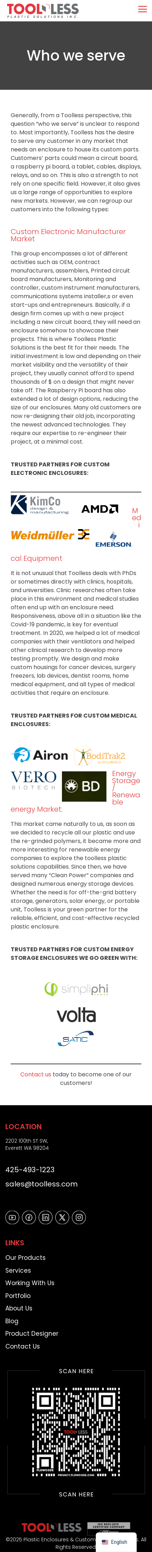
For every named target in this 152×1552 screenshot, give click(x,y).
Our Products (25, 1257)
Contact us (35, 1074)
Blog (12, 1321)
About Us (18, 1308)
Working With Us (29, 1283)
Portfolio (18, 1296)
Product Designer (31, 1333)
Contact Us (22, 1346)
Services (18, 1270)
